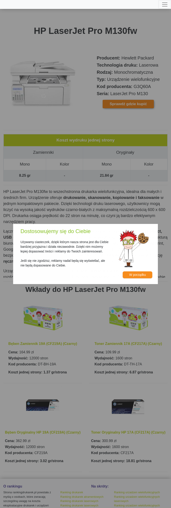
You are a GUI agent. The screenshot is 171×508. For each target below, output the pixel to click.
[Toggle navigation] (165, 4)
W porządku (137, 275)
